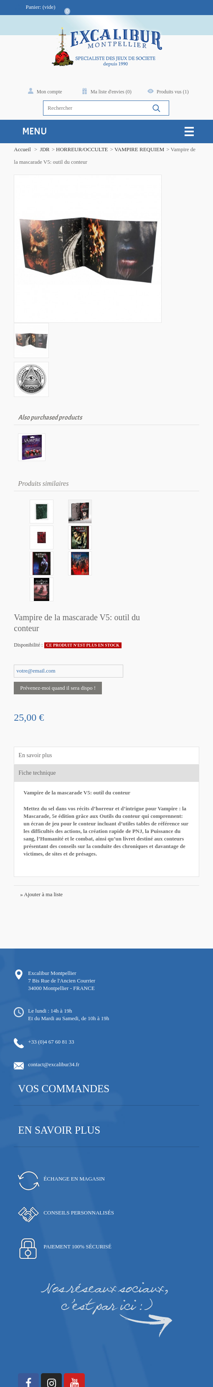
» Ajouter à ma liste (40, 820)
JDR (43, 149)
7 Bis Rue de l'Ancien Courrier (60, 906)
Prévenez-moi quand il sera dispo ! (56, 614)
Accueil (21, 149)
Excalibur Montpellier (51, 899)
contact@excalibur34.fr (52, 990)
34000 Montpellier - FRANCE (60, 914)
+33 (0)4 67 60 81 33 (50, 967)
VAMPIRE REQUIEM (138, 149)
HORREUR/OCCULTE (80, 149)
